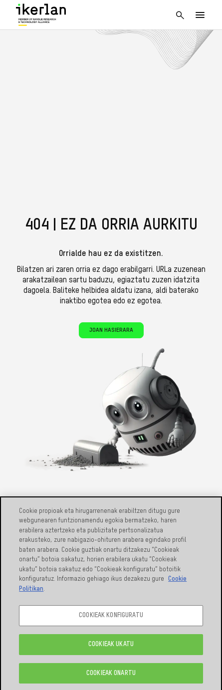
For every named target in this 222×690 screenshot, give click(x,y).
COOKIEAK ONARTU (111, 676)
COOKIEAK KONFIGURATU (111, 618)
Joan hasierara (111, 330)
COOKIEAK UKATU (111, 647)
